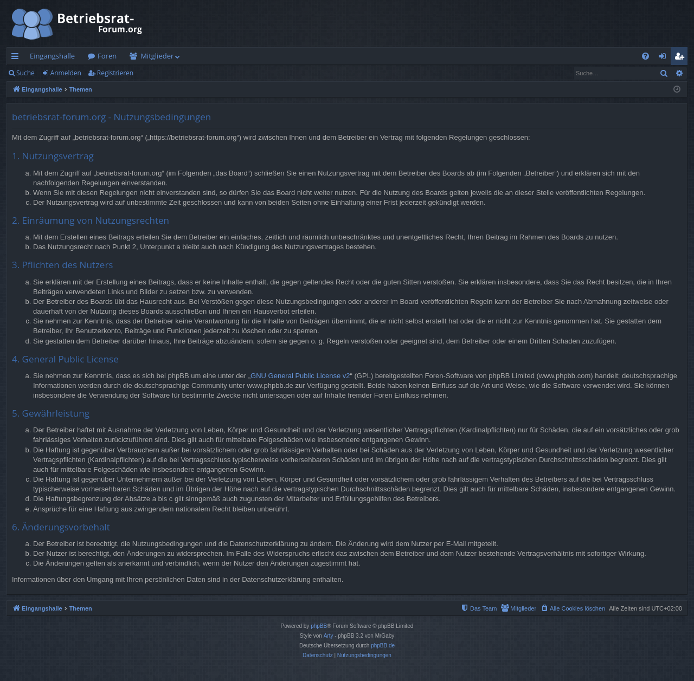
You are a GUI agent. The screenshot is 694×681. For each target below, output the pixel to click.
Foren (107, 56)
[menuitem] (645, 56)
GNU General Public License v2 (300, 376)
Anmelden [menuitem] (665, 58)
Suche (25, 72)
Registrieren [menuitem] (681, 58)
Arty (328, 636)
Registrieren (115, 72)
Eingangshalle (52, 56)
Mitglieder (157, 56)
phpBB (319, 626)
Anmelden (65, 72)
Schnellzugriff (17, 58)
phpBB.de (383, 645)
